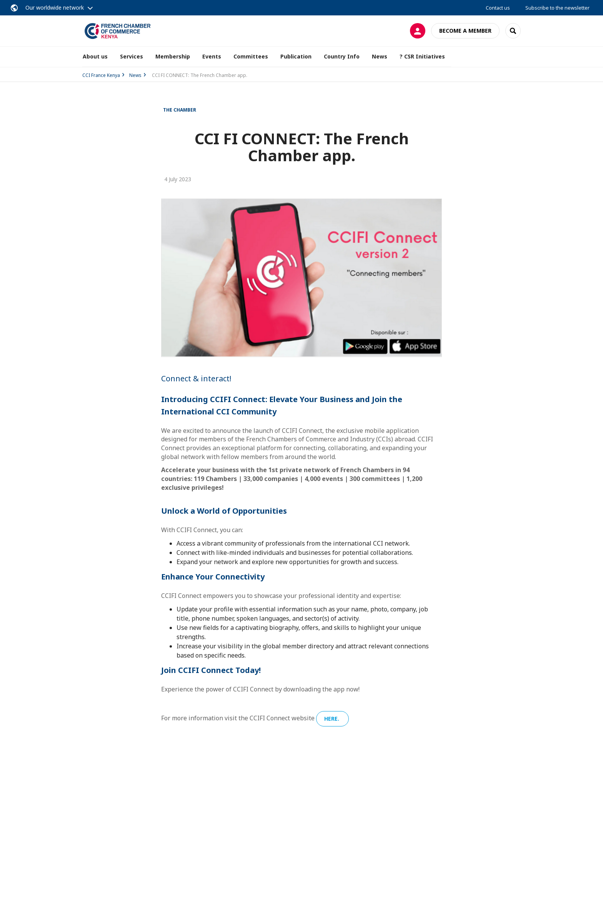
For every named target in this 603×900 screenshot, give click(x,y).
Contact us (498, 7)
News (379, 56)
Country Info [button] (342, 56)
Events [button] (211, 56)
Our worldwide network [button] (54, 7)
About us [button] (95, 56)
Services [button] (131, 56)
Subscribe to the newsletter (557, 7)
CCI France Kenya (101, 75)
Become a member (465, 30)
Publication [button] (295, 56)
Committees (250, 56)
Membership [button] (172, 56)
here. (332, 718)
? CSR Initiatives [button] (422, 56)
